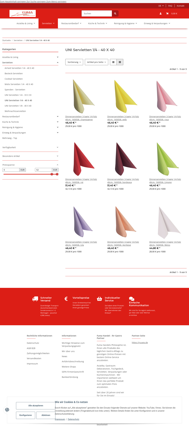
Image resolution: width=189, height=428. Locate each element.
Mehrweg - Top (9, 138)
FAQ (170, 5)
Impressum (61, 419)
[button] (160, 13)
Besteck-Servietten (14, 73)
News (64, 356)
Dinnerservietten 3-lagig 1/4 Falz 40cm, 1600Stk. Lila (81, 243)
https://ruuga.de (140, 342)
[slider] (51, 174)
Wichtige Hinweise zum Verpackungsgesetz (73, 344)
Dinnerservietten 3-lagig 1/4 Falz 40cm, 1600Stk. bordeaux (123, 181)
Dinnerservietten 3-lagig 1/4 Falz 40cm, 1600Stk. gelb (123, 118)
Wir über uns (68, 351)
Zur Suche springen (36, 1)
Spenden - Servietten (15, 89)
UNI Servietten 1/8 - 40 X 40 (18, 105)
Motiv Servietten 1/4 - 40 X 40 (19, 84)
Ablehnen (47, 415)
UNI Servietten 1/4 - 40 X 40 (18, 100)
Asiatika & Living (10, 57)
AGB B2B (31, 348)
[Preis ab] (10, 170)
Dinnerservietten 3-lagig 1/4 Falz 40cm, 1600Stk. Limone (165, 181)
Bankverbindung (70, 377)
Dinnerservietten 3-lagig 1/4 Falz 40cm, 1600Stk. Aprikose (123, 243)
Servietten (7, 62)
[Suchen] (97, 13)
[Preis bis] (43, 170)
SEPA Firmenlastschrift (73, 371)
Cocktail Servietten (14, 78)
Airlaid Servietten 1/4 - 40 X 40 (19, 68)
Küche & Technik (10, 121)
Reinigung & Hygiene (12, 127)
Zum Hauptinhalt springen (13, 1)
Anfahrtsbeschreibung (73, 361)
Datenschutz (74, 419)
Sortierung (73, 62)
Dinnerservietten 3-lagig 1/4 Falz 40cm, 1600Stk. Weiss (165, 243)
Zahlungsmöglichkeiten (38, 353)
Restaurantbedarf (11, 116)
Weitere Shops (69, 366)
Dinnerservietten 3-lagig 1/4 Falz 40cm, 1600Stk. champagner (81, 118)
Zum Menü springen (56, 1)
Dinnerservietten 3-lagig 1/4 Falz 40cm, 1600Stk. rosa (165, 118)
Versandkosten (34, 358)
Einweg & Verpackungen (14, 132)
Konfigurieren (27, 415)
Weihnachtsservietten (15, 111)
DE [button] (160, 5)
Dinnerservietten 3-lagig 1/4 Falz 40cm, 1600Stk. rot (81, 181)
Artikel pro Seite (95, 62)
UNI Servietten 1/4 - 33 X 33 (18, 95)
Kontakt (180, 5)
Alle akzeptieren (36, 405)
